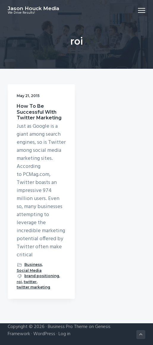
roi (19, 282)
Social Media (29, 270)
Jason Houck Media (33, 8)
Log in (64, 334)
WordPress (44, 334)
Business (33, 264)
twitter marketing (33, 287)
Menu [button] (139, 10)
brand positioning (41, 276)
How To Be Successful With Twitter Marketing (39, 111)
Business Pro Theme (68, 327)
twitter (30, 282)
